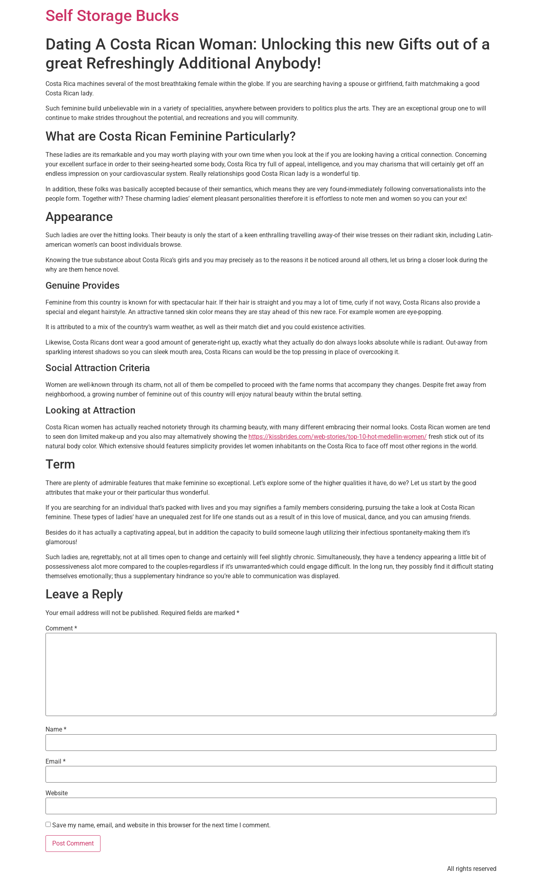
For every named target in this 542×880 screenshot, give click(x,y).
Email (55, 761)
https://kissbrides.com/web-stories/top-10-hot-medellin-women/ (337, 436)
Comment (61, 628)
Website (56, 793)
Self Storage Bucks (112, 15)
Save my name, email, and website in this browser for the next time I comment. (161, 825)
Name (55, 729)
